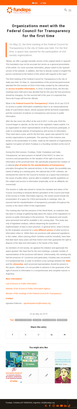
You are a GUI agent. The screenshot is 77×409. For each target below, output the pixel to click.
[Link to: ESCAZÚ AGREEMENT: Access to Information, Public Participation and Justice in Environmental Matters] (30, 359)
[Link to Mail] (58, 406)
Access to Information (23, 320)
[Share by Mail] (64, 334)
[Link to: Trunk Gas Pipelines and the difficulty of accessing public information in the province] (46, 375)
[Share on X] (25, 334)
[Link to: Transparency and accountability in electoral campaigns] (30, 375)
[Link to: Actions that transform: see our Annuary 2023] (14, 375)
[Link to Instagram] (54, 406)
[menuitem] (35, 3)
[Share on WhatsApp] (38, 334)
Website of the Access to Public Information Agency (28, 288)
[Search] (64, 10)
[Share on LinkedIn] (51, 334)
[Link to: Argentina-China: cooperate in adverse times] (46, 359)
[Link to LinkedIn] (65, 406)
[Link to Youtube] (61, 406)
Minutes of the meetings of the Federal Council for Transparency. (34, 293)
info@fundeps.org (48, 403)
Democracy (37, 320)
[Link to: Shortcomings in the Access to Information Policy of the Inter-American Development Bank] (63, 359)
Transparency (62, 320)
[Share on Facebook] (12, 334)
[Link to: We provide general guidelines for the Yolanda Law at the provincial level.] (63, 375)
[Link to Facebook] (50, 406)
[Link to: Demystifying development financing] (14, 359)
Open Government (49, 320)
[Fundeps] (32, 10)
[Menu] (70, 10)
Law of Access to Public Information (21, 283)
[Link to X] (46, 406)
